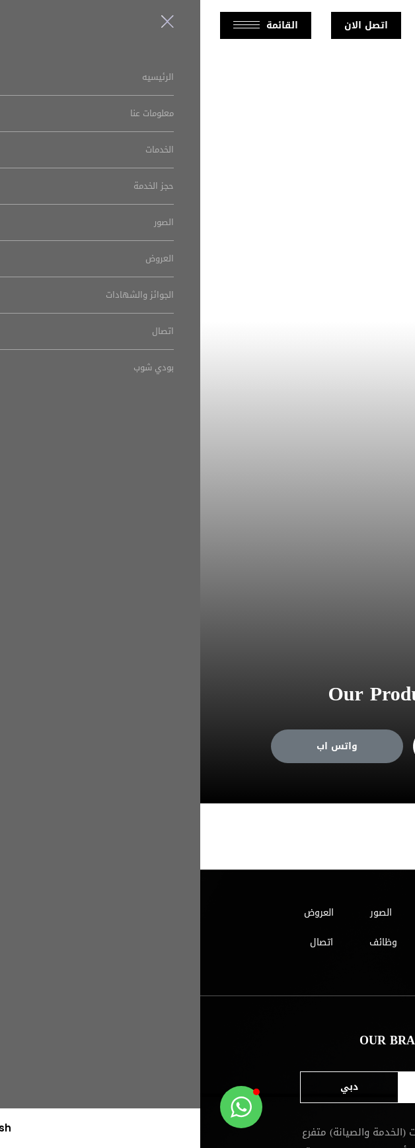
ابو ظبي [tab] (256, 1087)
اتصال (121, 942)
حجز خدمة (279, 746)
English (236, 25)
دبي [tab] (149, 1087)
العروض (118, 913)
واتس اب (136, 746)
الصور (181, 913)
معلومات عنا (252, 913)
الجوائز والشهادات (269, 942)
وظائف (183, 942)
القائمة (65, 25)
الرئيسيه (329, 913)
